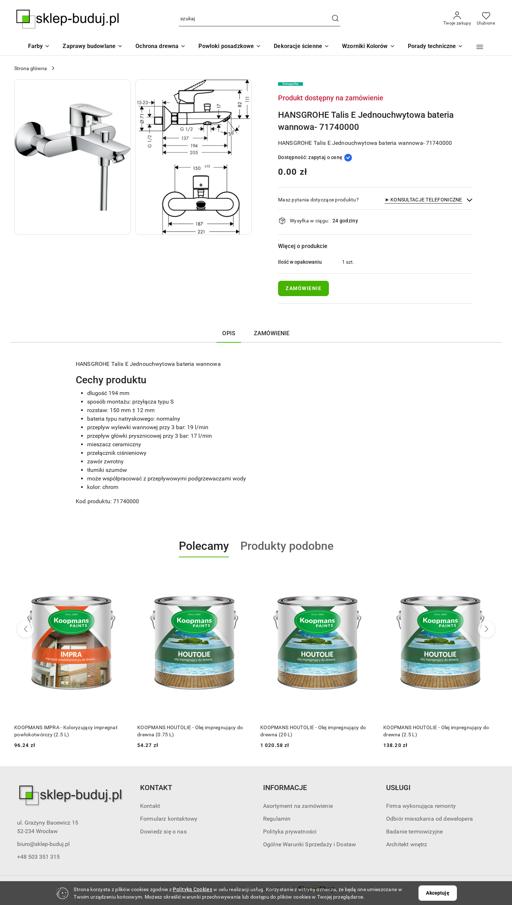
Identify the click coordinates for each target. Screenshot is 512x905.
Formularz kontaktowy (168, 818)
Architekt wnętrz (406, 844)
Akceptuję (437, 893)
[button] (368, 47)
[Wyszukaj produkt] (259, 19)
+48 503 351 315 (38, 856)
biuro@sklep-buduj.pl (43, 844)
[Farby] (39, 47)
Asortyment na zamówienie (298, 806)
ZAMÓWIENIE (303, 288)
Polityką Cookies (192, 889)
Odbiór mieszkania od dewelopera (429, 818)
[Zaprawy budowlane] (93, 47)
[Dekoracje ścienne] (301, 47)
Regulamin (276, 818)
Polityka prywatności (289, 831)
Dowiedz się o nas (163, 831)
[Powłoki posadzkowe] (230, 47)
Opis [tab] (228, 333)
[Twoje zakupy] (457, 19)
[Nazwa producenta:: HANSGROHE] (290, 83)
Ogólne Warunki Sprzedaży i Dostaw (309, 844)
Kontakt (150, 806)
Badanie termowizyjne (414, 831)
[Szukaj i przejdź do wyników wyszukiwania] (335, 19)
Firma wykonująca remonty (421, 806)
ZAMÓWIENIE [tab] (272, 333)
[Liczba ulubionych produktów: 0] (486, 19)
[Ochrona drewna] (160, 47)
